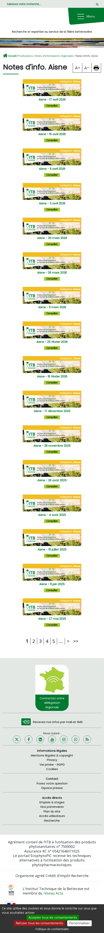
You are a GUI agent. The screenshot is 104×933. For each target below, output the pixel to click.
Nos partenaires (52, 807)
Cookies (52, 769)
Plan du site (52, 811)
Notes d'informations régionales (54, 56)
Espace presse (52, 788)
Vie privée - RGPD (52, 764)
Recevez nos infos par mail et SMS (58, 722)
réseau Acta (53, 893)
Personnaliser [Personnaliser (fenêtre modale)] (79, 923)
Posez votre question (52, 783)
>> (75, 641)
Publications (26, 56)
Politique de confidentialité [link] (52, 929)
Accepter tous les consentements (53, 917)
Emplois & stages (52, 802)
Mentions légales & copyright (52, 755)
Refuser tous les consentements (39, 923)
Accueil (12, 56)
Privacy (52, 760)
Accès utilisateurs (52, 816)
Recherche (52, 820)
